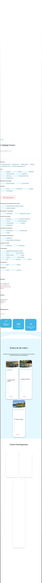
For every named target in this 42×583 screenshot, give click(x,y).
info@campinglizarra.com (5, 286)
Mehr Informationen (8, 197)
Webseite (2, 288)
